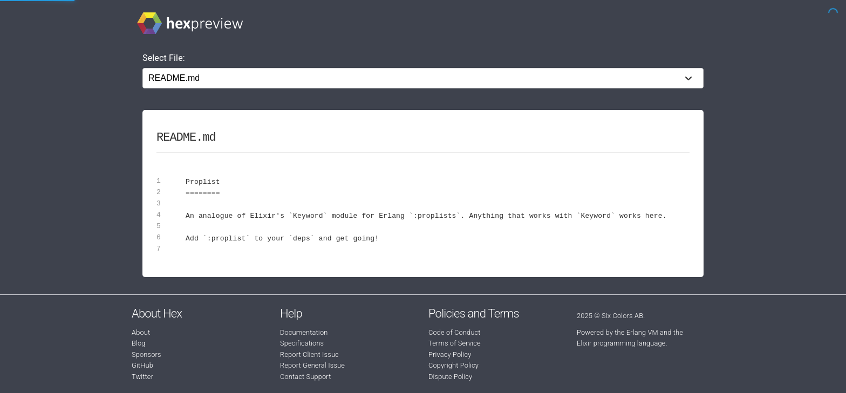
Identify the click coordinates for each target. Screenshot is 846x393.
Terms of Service (454, 343)
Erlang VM (642, 332)
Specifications (302, 343)
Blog (139, 343)
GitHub (142, 365)
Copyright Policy (453, 365)
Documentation (304, 332)
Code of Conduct (454, 332)
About (141, 332)
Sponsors (146, 354)
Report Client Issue (309, 354)
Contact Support (305, 377)
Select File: (163, 58)
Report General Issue (312, 365)
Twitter (142, 377)
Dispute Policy (450, 377)
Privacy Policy (449, 354)
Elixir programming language (621, 343)
